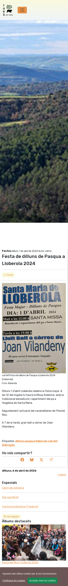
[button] (51, 460)
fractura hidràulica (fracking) (20, 506)
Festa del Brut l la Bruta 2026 (20, 562)
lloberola (41, 441)
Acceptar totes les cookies (42, 580)
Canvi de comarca (13, 487)
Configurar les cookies (13, 580)
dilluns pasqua (25, 441)
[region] (34, 576)
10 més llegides (11, 516)
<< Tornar (8, 275)
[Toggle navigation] (22, 10)
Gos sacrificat (10, 497)
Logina (62, 474)
